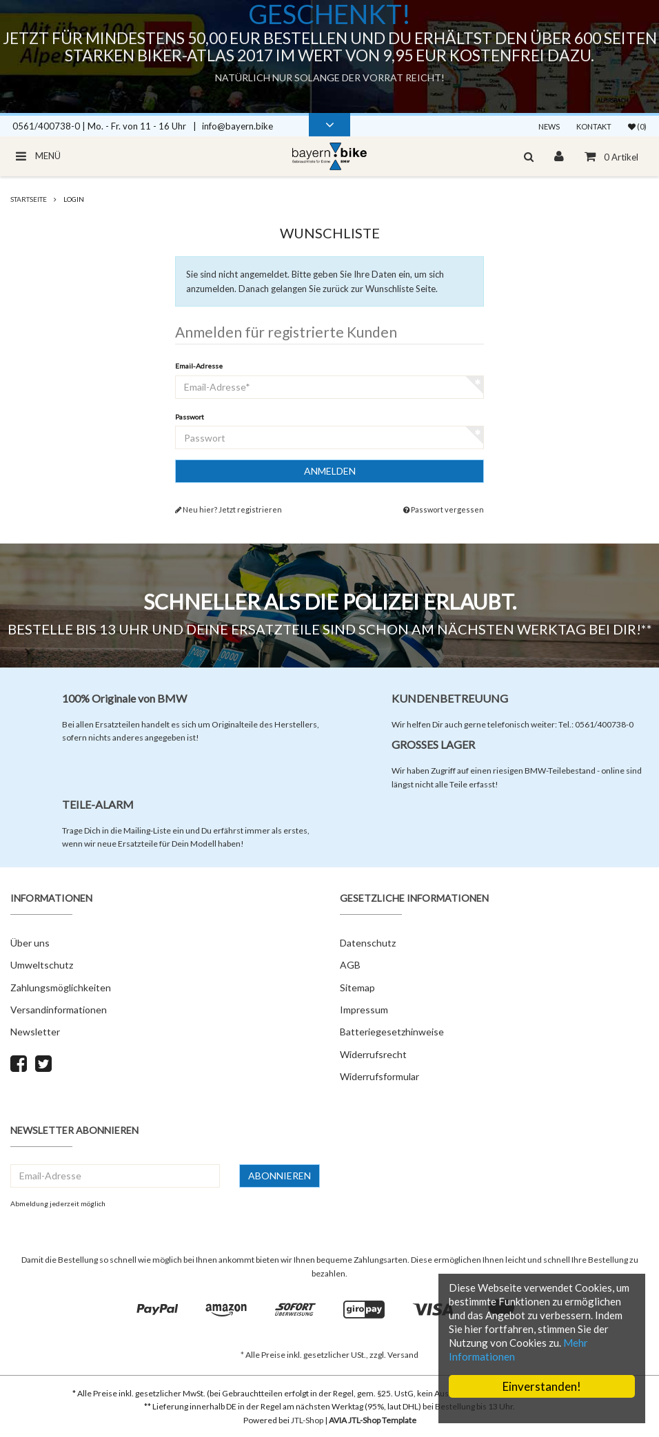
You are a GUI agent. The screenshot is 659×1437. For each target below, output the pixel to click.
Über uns (30, 943)
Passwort (189, 417)
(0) (637, 126)
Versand (402, 1355)
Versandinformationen (58, 1009)
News (549, 126)
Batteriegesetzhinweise (392, 1031)
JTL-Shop (307, 1420)
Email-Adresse (199, 366)
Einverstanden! (542, 1386)
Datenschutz (368, 943)
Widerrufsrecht (373, 1054)
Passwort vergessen (443, 509)
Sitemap (357, 987)
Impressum (364, 1009)
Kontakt (593, 126)
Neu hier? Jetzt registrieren (228, 509)
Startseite (28, 199)
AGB (350, 965)
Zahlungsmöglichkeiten (60, 987)
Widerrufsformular (379, 1076)
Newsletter (35, 1031)
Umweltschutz (41, 965)
